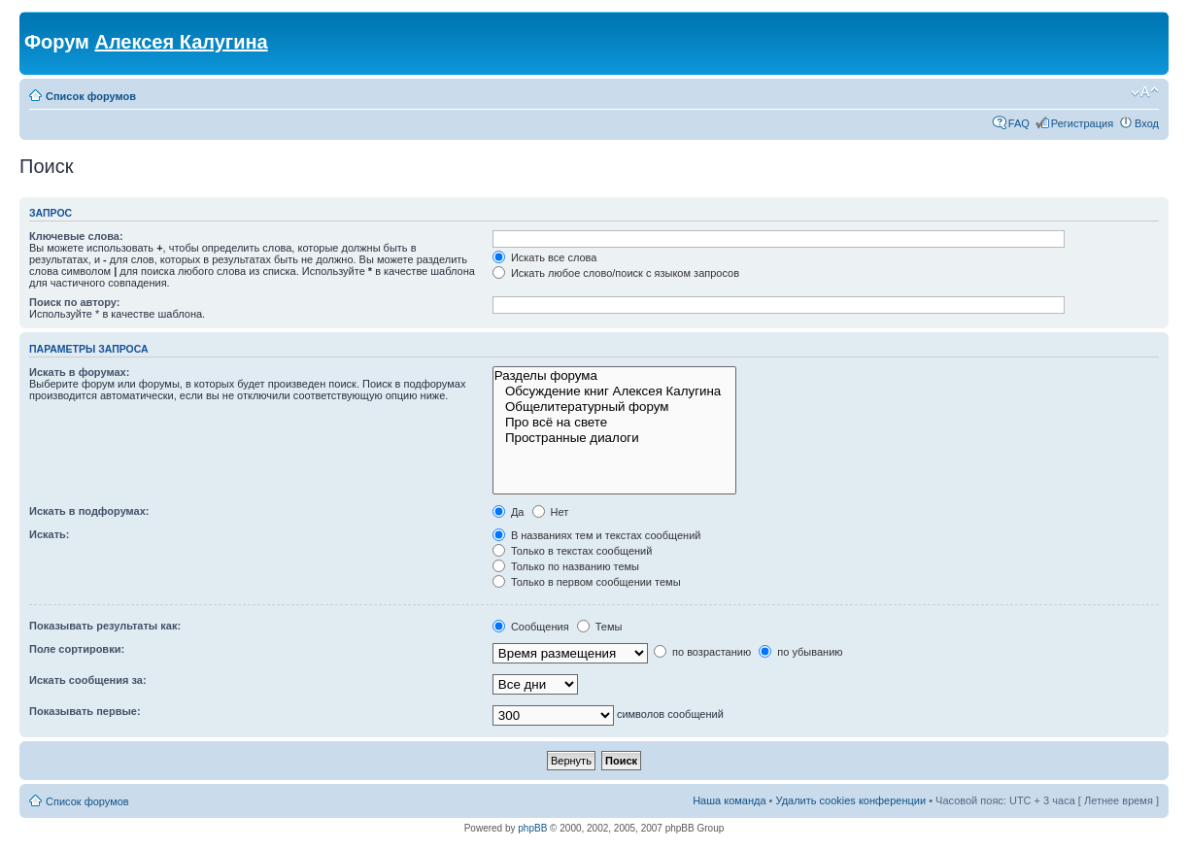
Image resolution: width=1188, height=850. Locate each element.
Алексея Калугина (180, 41)
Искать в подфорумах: (89, 511)
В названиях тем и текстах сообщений (596, 535)
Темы (600, 626)
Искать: (49, 534)
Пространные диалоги (614, 438)
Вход (1147, 123)
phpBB (532, 828)
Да (508, 512)
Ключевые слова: (76, 236)
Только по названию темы (565, 566)
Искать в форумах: (79, 372)
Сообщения (530, 626)
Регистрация (1082, 123)
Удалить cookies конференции (851, 800)
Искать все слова (544, 257)
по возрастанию (702, 652)
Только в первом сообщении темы (586, 582)
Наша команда (729, 800)
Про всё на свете (614, 422)
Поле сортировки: (76, 649)
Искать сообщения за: (88, 680)
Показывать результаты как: (105, 625)
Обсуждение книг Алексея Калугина (614, 391)
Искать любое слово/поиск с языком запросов (615, 273)
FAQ (1019, 123)
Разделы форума (614, 376)
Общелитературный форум (614, 407)
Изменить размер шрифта (1145, 92)
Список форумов (91, 96)
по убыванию (800, 652)
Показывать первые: (85, 711)
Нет (550, 512)
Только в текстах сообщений (572, 551)
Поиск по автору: (74, 302)
